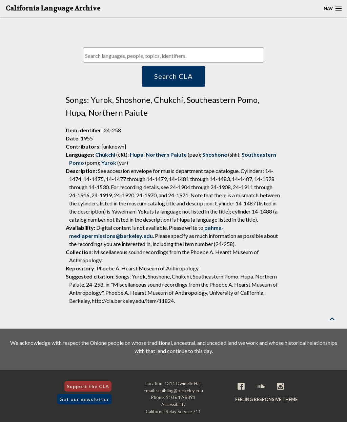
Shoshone (214, 154)
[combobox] (173, 55)
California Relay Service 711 (173, 411)
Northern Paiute (166, 154)
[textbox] (175, 55)
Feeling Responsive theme (266, 399)
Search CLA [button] (173, 76)
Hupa (136, 154)
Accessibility (173, 404)
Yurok (108, 162)
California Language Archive (53, 8)
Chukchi (105, 154)
